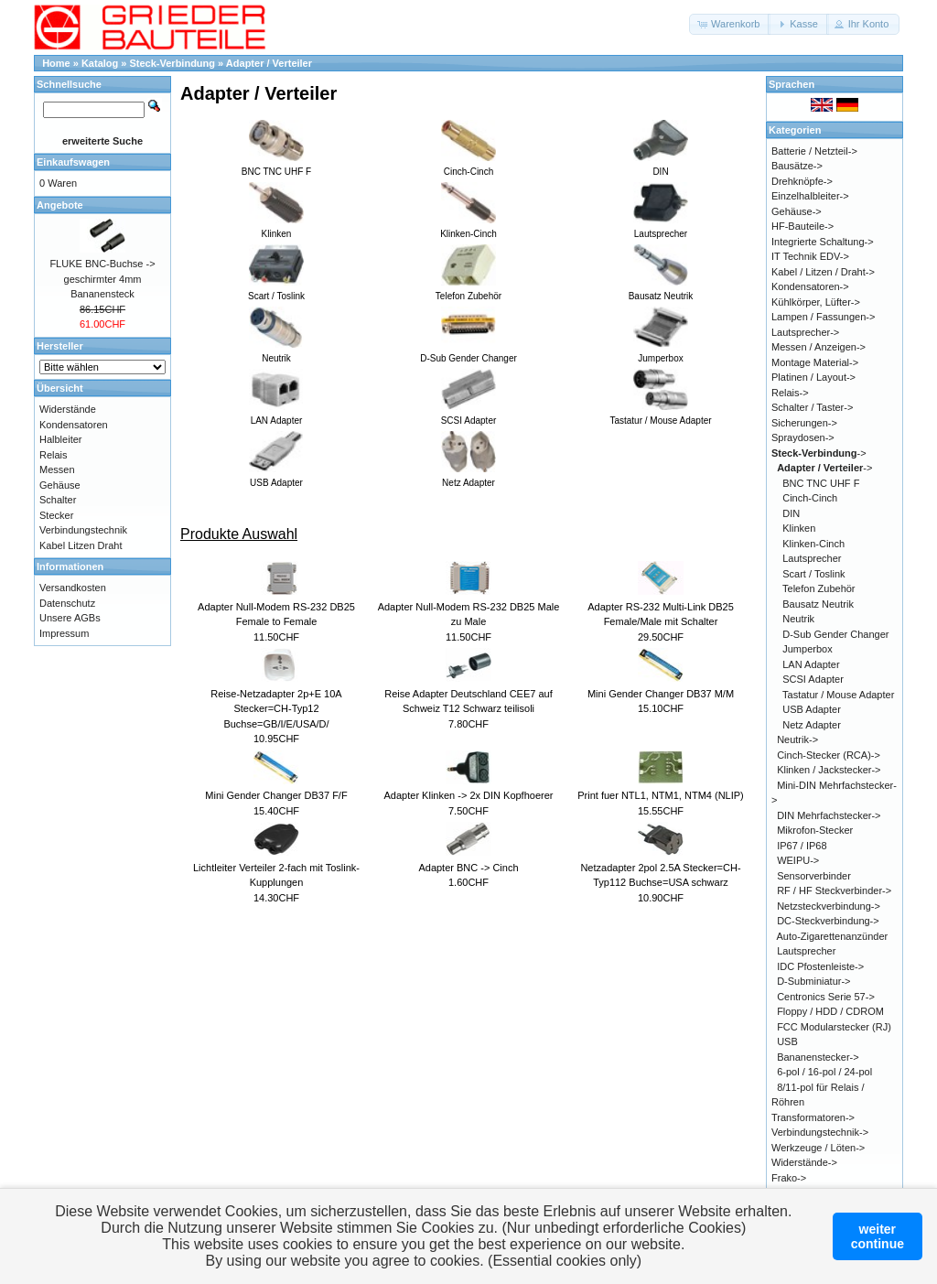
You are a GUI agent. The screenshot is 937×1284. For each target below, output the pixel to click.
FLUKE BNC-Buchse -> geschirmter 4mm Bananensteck (102, 278)
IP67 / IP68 (801, 845)
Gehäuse (60, 485)
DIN (791, 513)
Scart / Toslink (813, 573)
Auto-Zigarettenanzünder (833, 936)
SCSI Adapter (813, 679)
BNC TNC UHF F (820, 483)
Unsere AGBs (70, 617)
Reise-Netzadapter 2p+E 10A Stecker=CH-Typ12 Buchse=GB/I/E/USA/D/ (275, 708)
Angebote (60, 205)
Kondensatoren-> (810, 286)
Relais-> (790, 392)
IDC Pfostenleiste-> (820, 966)
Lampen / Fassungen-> (823, 316)
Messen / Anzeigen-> (818, 346)
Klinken (798, 528)
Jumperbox (807, 648)
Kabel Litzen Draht (81, 545)
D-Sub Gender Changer (835, 634)
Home (56, 63)
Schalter (57, 499)
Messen (57, 469)
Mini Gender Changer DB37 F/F (276, 795)
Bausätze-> (797, 165)
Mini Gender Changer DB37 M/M (660, 693)
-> (819, 453)
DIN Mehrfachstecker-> (828, 815)
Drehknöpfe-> (802, 181)
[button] (729, 24)
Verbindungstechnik (83, 529)
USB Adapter (811, 709)
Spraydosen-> (803, 437)
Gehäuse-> (796, 211)
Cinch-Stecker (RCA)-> (828, 755)
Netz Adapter (811, 724)
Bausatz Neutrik (818, 604)
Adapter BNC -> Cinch (468, 867)
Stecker (56, 515)
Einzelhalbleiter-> (810, 195)
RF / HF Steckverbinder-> (834, 890)
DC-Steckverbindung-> (828, 920)
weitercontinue (877, 1236)
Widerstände (67, 409)
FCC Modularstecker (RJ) (834, 1026)
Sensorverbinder (814, 875)
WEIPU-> (798, 860)
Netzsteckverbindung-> (828, 906)
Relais (53, 454)
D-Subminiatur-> (813, 981)
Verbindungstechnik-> (819, 1132)
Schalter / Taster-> (812, 407)
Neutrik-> (797, 739)
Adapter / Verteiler (269, 63)
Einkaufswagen (73, 161)
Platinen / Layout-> (813, 377)
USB (787, 1041)
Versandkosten (72, 587)
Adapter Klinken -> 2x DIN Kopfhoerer (469, 795)
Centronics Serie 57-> (826, 996)
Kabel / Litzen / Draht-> (823, 271)
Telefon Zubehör (819, 588)
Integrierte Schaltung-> (822, 241)
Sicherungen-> (804, 422)
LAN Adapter (810, 664)
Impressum (64, 633)
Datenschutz (67, 603)
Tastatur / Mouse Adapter (838, 694)
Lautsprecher (811, 558)
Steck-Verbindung (173, 63)
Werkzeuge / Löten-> (818, 1147)
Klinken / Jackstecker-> (828, 769)
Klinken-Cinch (813, 543)
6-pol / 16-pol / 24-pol (824, 1071)
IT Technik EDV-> (810, 256)
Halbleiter (60, 439)
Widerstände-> (804, 1162)
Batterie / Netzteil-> (814, 151)
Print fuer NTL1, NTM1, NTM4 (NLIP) (660, 795)
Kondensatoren (73, 424)
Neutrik (798, 618)
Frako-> (788, 1177)
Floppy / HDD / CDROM (830, 1011)
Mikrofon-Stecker (815, 830)
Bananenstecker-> (818, 1057)
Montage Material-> (814, 362)
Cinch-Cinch (809, 497)
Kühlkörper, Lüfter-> (815, 302)
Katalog (99, 63)
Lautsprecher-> (805, 332)
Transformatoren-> (813, 1117)
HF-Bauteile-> (802, 226)
